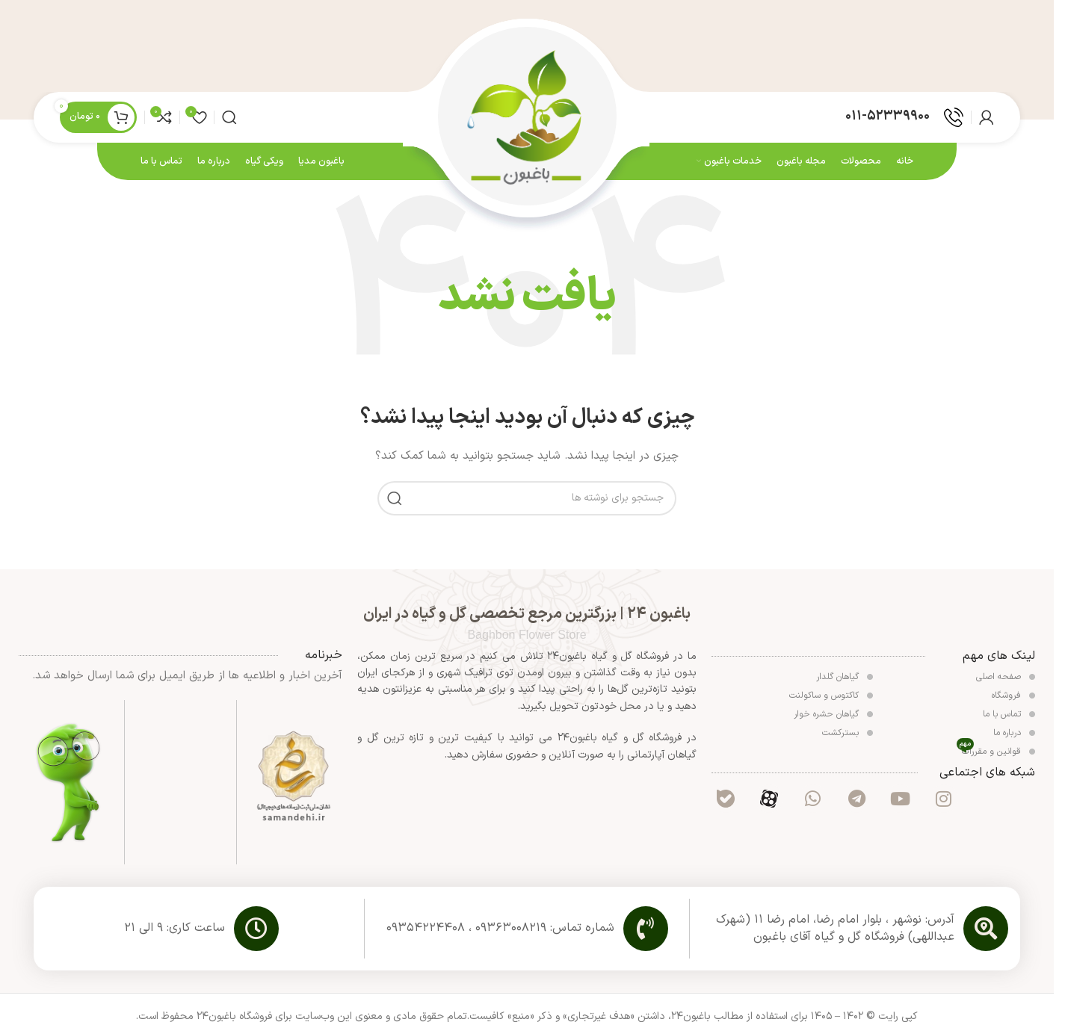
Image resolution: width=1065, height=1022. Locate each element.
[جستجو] (229, 119)
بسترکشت (847, 736)
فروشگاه (1013, 699)
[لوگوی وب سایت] (527, 118)
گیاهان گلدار (844, 680)
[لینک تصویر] (293, 780)
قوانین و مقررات (996, 754)
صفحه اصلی (1005, 680)
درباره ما (1014, 736)
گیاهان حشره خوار (833, 718)
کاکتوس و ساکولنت (831, 699)
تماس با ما (1009, 718)
